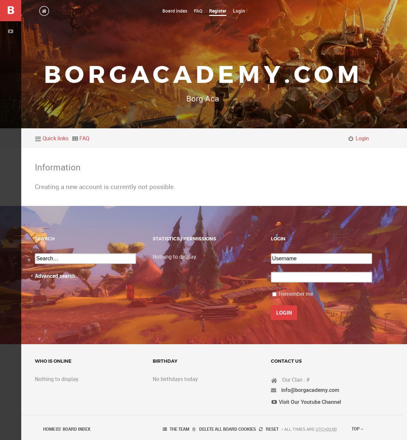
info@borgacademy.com (310, 390)
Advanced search (55, 276)
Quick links (55, 138)
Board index (76, 429)
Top (357, 429)
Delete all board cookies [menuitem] (227, 429)
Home (49, 429)
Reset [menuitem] (272, 429)
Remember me (296, 293)
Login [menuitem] (362, 138)
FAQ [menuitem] (84, 138)
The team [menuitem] (179, 429)
